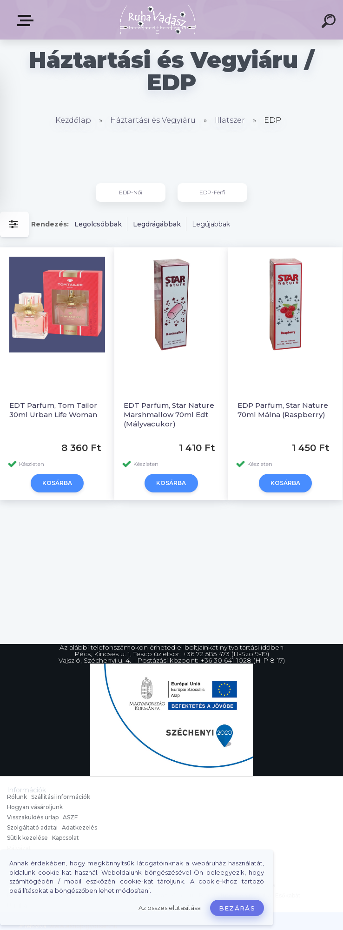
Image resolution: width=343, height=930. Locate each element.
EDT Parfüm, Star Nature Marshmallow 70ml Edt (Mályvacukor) (169, 414)
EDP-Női (130, 192)
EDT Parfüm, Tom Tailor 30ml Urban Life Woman (53, 410)
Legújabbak (211, 224)
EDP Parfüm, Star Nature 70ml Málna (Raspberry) (282, 410)
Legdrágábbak (157, 224)
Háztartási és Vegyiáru (153, 120)
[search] (330, 22)
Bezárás (237, 908)
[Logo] (158, 20)
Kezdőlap (73, 120)
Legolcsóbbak (98, 224)
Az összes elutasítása (170, 907)
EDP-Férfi (212, 192)
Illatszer (230, 120)
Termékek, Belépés (27, 20)
